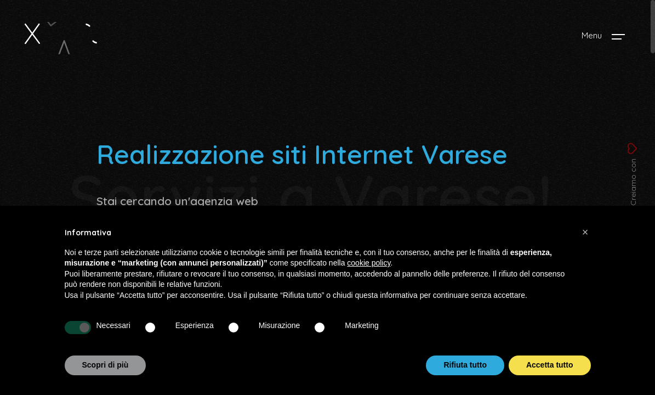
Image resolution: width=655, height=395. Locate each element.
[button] (585, 232)
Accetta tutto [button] (549, 364)
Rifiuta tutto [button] (465, 364)
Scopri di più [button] (105, 364)
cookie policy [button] (368, 262)
